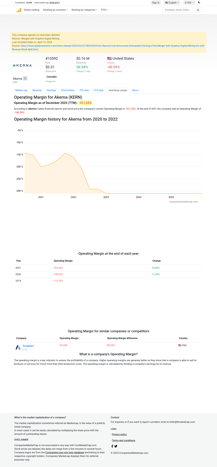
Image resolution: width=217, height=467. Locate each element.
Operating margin (118, 90)
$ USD (188, 2)
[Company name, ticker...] (181, 10)
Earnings (51, 90)
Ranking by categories (83, 9)
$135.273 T (55, 3)
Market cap (21, 90)
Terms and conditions (123, 440)
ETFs (104, 9)
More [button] (135, 90)
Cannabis (52, 76)
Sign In (155, 2)
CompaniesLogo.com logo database (64, 452)
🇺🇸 (171, 2)
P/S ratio (99, 90)
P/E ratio (84, 90)
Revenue (37, 90)
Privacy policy (119, 434)
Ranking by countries (54, 9)
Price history (68, 90)
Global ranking (31, 9)
